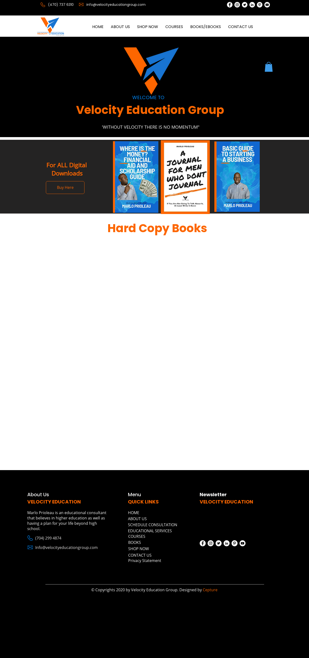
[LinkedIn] (252, 4)
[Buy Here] (65, 187)
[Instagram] (237, 4)
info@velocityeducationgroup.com (116, 4)
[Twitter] (244, 4)
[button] (269, 67)
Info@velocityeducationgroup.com (66, 547)
